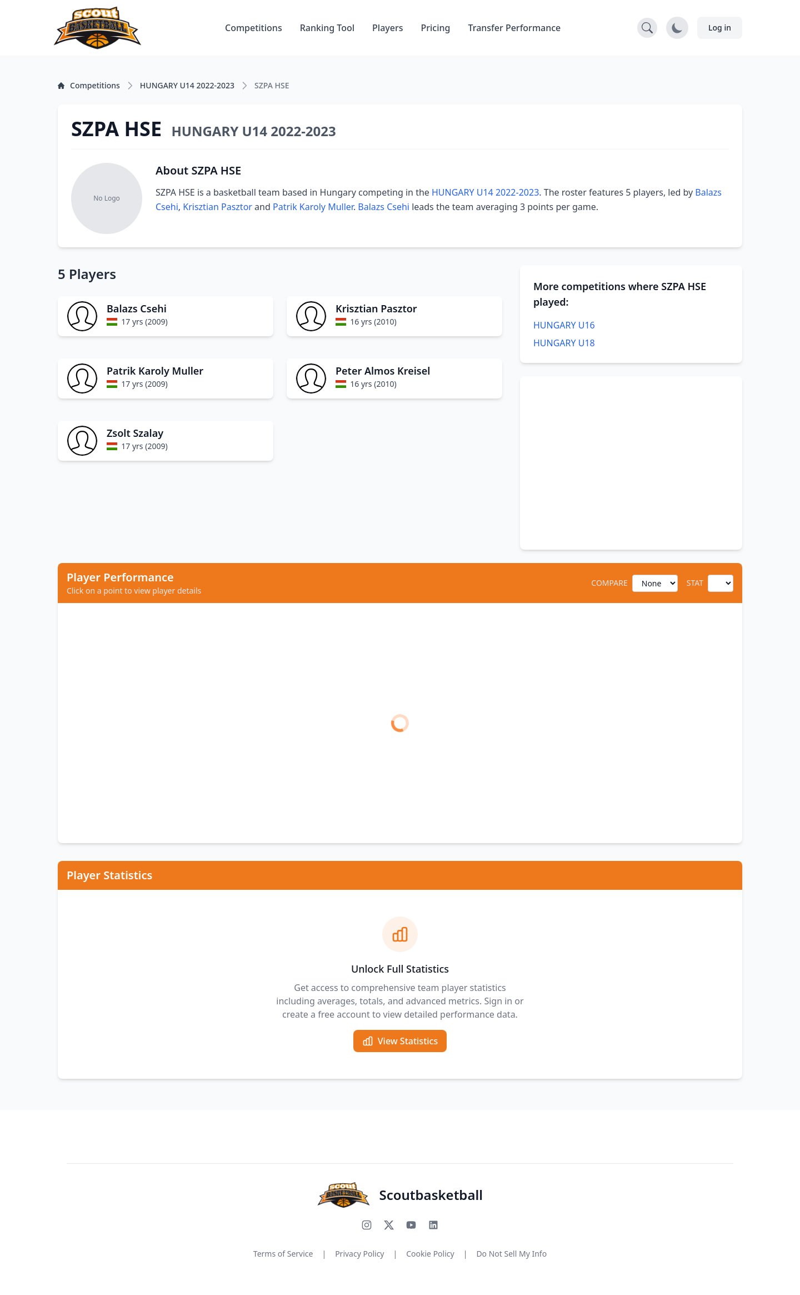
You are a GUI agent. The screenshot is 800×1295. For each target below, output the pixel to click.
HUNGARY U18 (564, 343)
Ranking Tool (327, 28)
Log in (719, 27)
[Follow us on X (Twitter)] (388, 1225)
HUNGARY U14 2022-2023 (485, 192)
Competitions (253, 28)
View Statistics (400, 1041)
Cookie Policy (430, 1253)
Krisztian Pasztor (217, 207)
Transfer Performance (514, 28)
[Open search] (647, 28)
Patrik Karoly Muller (313, 207)
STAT (695, 582)
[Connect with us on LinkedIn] (433, 1225)
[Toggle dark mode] (677, 28)
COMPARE (609, 582)
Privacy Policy (359, 1253)
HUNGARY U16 (564, 325)
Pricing (436, 28)
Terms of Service (283, 1253)
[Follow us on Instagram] (366, 1225)
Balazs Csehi (383, 207)
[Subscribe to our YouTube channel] (411, 1225)
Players (387, 28)
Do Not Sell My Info (511, 1253)
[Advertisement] (631, 463)
